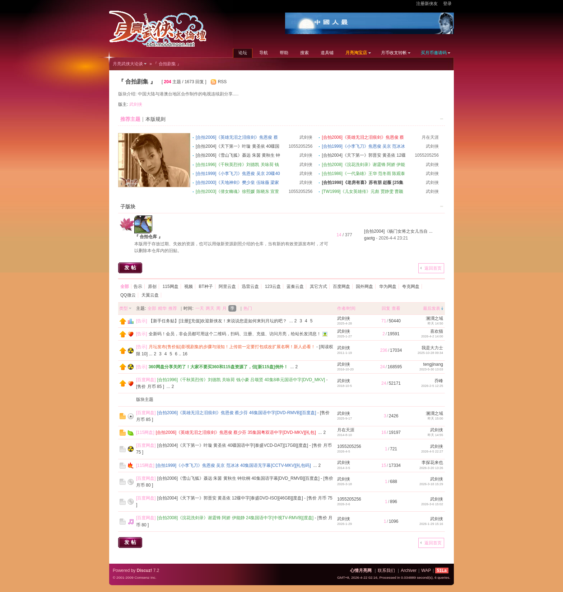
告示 (138, 286)
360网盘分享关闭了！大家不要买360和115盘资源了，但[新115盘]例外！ (218, 366)
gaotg (369, 238)
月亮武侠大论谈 (128, 63)
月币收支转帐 (394, 52)
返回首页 (433, 268)
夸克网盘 (410, 286)
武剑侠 (135, 104)
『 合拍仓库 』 (148, 236)
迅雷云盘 (250, 286)
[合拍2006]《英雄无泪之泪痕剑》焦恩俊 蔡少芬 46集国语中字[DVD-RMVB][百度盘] (236, 412)
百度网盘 (341, 286)
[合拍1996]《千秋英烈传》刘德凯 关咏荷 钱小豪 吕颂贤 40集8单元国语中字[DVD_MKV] (241, 379)
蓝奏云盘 (295, 286)
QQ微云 (128, 295)
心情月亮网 (361, 570)
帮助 (284, 52)
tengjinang (433, 364)
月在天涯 (430, 137)
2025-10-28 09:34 (430, 353)
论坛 (242, 52)
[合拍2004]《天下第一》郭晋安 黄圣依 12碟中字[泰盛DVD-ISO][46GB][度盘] (230, 498)
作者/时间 (346, 308)
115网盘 (170, 286)
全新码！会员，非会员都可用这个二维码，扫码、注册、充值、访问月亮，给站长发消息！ (235, 333)
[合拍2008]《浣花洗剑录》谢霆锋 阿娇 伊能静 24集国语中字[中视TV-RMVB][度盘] (235, 517)
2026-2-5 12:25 (432, 386)
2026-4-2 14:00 (432, 336)
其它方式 (318, 286)
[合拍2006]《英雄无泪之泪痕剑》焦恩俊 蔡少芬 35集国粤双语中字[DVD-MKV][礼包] (236, 432)
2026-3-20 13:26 (431, 468)
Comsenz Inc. (145, 577)
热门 (247, 308)
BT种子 (206, 286)
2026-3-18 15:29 (431, 484)
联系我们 (386, 570)
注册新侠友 (427, 3)
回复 (386, 308)
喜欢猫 (436, 331)
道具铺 (327, 52)
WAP (426, 570)
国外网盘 (364, 286)
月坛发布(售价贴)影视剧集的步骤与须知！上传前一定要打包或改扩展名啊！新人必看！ (232, 346)
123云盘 (273, 286)
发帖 (131, 267)
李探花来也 (432, 462)
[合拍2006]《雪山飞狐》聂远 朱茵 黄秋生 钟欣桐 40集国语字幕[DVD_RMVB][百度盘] (238, 478)
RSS (222, 81)
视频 (188, 286)
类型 (123, 308)
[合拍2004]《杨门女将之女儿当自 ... (398, 231)
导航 (263, 52)
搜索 (304, 52)
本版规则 (155, 119)
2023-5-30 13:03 (431, 369)
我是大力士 (432, 347)
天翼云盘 (150, 295)
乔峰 (438, 380)
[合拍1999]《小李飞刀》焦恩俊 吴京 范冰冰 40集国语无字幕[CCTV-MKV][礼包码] (233, 465)
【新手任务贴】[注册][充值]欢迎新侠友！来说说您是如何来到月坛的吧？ (218, 320)
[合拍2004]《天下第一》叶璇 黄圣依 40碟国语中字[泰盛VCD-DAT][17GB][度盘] (232, 445)
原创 (152, 286)
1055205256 (301, 146)
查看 (396, 308)
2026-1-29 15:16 (431, 524)
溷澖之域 (434, 318)
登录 (447, 3)
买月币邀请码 (434, 52)
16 (185, 353)
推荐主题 (130, 119)
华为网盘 (387, 286)
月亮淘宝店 (356, 52)
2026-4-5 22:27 (432, 451)
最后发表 (431, 308)
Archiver (409, 570)
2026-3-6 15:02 (432, 504)
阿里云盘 (227, 286)
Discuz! (144, 570)
